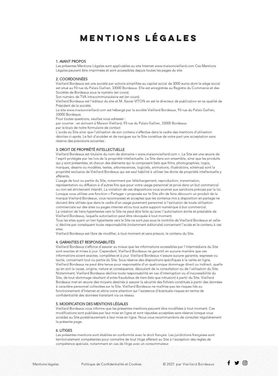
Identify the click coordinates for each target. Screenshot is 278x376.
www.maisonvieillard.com (174, 66)
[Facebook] (229, 363)
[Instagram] (245, 363)
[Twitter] (237, 363)
